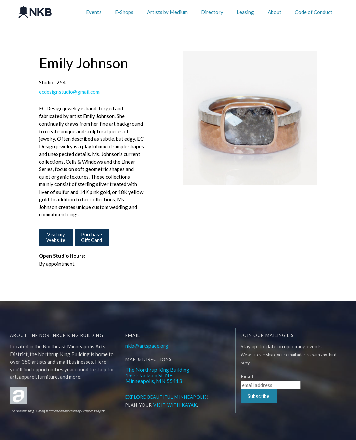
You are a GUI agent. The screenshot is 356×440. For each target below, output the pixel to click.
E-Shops (124, 12)
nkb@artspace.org (146, 345)
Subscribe (258, 396)
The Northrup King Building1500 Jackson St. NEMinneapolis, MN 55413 (157, 375)
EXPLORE (135, 397)
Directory (212, 12)
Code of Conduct (313, 12)
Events (94, 12)
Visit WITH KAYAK (175, 405)
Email (247, 376)
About (274, 12)
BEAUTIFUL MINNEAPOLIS (176, 397)
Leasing (245, 12)
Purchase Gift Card (91, 237)
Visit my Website (55, 237)
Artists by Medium (167, 12)
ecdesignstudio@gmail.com (69, 92)
